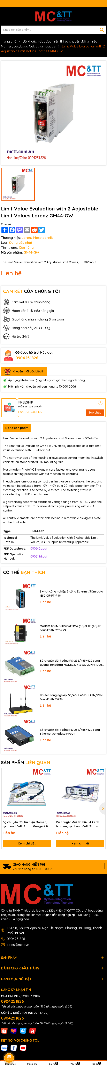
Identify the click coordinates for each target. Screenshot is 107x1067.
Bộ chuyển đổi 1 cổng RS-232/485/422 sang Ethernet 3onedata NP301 (70, 732)
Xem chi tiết (27, 843)
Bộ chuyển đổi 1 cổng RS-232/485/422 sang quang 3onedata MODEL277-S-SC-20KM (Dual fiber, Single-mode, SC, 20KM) (71, 663)
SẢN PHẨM (25, 762)
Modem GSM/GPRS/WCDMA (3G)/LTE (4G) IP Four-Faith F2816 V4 (70, 628)
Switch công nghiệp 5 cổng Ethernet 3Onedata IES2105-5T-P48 (71, 593)
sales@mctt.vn (18, 945)
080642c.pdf (38, 548)
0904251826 (26, 357)
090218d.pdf (38, 556)
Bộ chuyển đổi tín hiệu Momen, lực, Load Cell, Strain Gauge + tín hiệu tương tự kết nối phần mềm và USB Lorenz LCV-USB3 (26, 824)
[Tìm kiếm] (102, 30)
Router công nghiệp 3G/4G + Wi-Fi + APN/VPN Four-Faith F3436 (71, 697)
